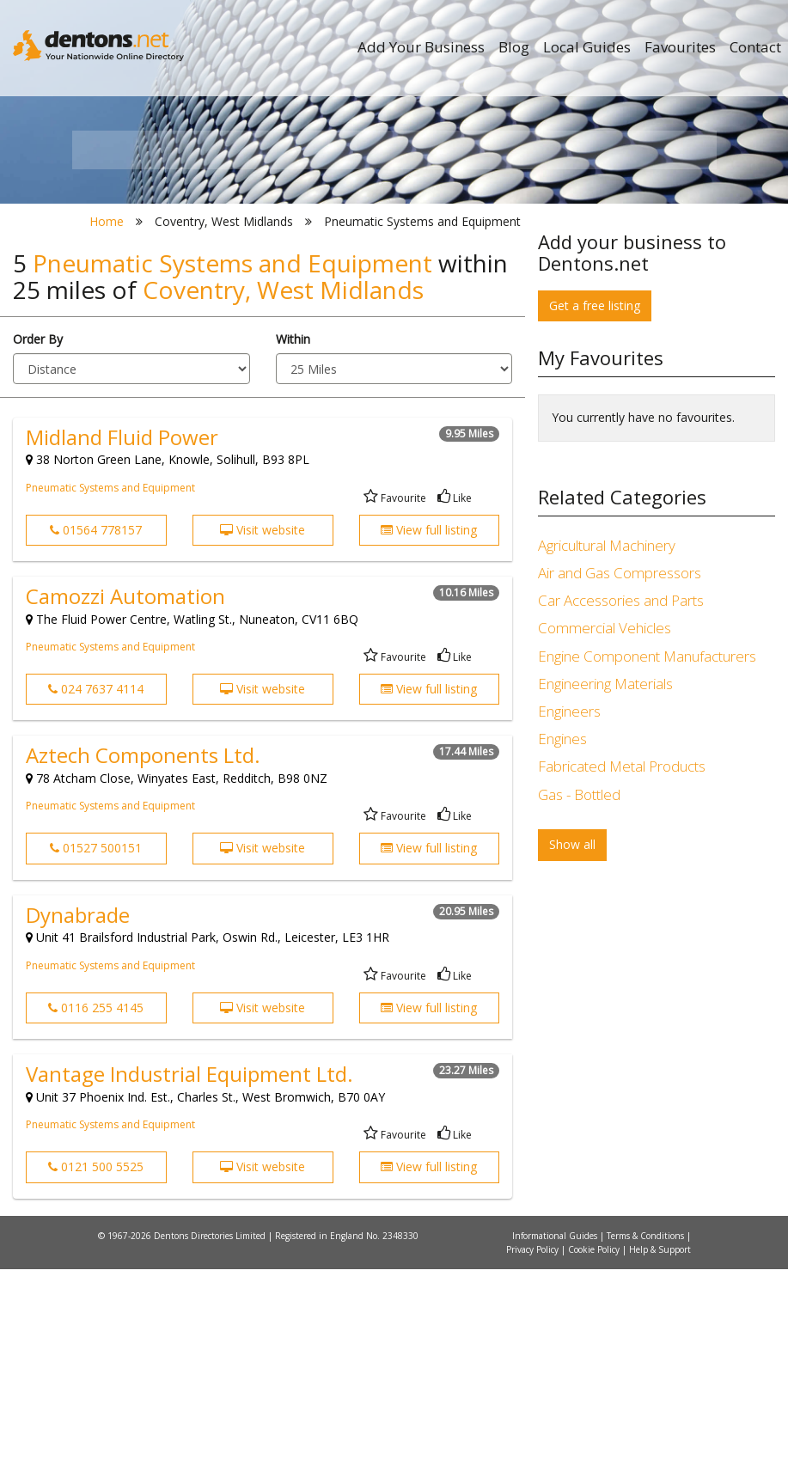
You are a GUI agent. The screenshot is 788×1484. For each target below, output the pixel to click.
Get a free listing (594, 520)
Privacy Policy (533, 1464)
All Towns (168, 353)
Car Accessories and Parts (621, 816)
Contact (755, 47)
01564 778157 (96, 744)
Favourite (394, 712)
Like (454, 712)
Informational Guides (556, 1450)
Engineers (569, 926)
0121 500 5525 (96, 1382)
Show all (572, 1060)
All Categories (401, 353)
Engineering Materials (605, 898)
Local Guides (587, 47)
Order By (38, 554)
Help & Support (660, 1464)
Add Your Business (421, 47)
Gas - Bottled (579, 1009)
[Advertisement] (656, 1218)
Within (293, 554)
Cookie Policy (595, 1464)
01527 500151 (96, 1063)
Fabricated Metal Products (622, 982)
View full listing (429, 744)
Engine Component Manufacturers (647, 871)
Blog (513, 47)
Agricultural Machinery (606, 760)
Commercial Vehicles (604, 843)
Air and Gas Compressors (619, 788)
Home (106, 436)
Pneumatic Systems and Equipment (110, 702)
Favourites (680, 47)
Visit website (262, 744)
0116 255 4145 (96, 1222)
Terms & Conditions (647, 1450)
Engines (562, 954)
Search (616, 323)
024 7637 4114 (96, 903)
